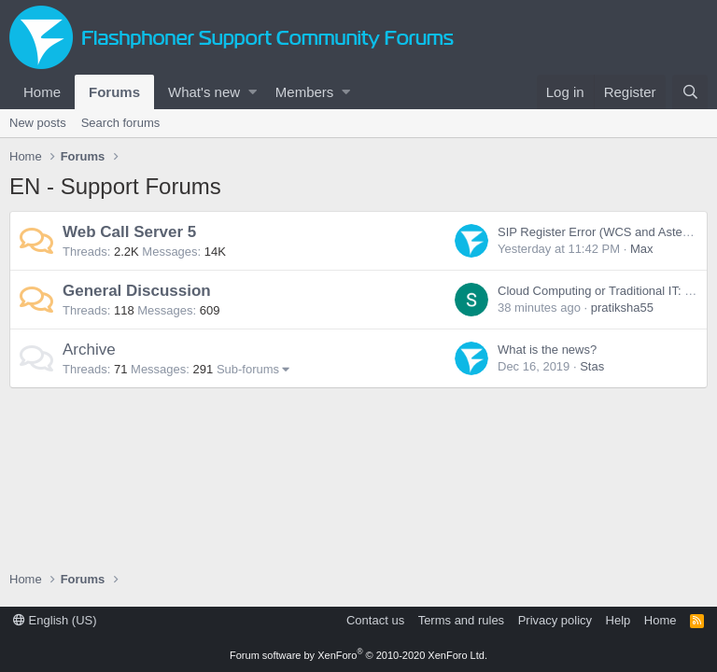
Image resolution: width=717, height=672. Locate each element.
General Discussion (137, 291)
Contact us (375, 620)
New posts (37, 123)
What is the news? (547, 350)
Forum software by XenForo (358, 655)
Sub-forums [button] (248, 369)
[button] (252, 92)
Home (42, 92)
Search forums (121, 123)
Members (304, 92)
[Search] (690, 92)
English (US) (55, 620)
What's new (204, 92)
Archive (89, 349)
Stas (592, 366)
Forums (114, 92)
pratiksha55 (622, 308)
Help (618, 620)
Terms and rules (461, 620)
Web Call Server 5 (129, 232)
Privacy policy (555, 620)
